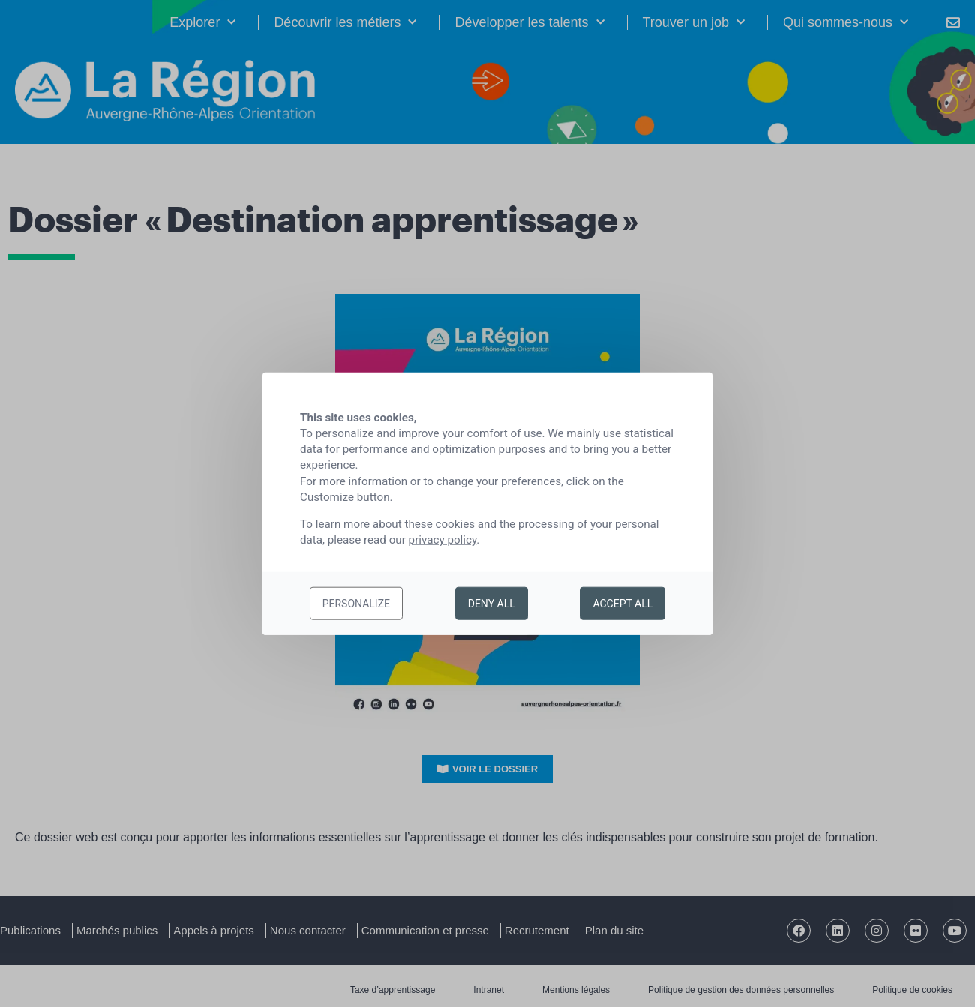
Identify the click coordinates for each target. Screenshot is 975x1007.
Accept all (622, 604)
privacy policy (443, 540)
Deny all (491, 604)
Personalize (356, 604)
